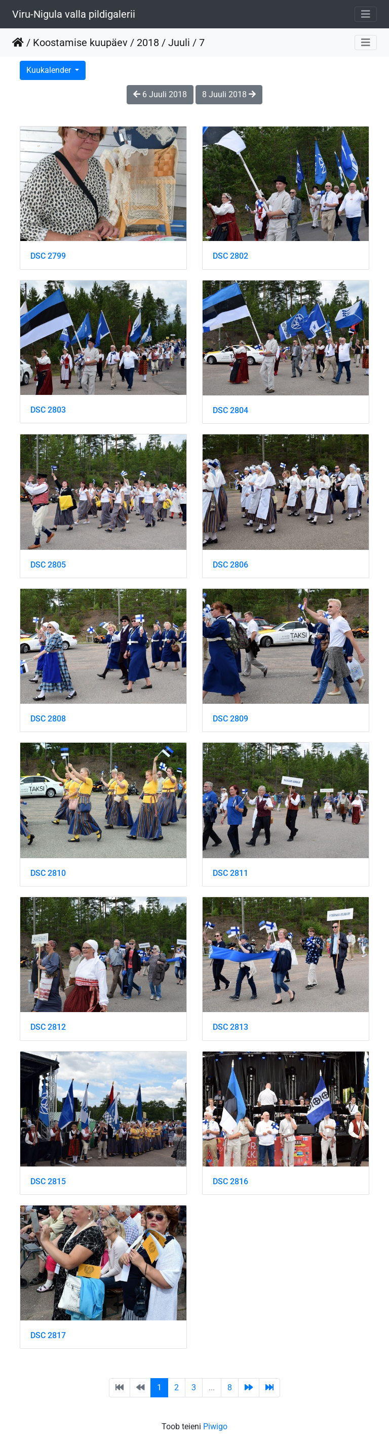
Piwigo (215, 1426)
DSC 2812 (48, 1027)
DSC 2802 (230, 256)
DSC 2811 (230, 873)
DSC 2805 (48, 565)
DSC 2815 (48, 1181)
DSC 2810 (48, 873)
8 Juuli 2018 (229, 94)
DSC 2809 (230, 718)
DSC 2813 (230, 1027)
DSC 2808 (48, 718)
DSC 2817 (48, 1335)
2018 (148, 42)
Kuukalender (49, 70)
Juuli (179, 42)
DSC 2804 (230, 410)
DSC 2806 (230, 565)
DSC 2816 (230, 1181)
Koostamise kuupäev (80, 42)
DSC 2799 (48, 256)
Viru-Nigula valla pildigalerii (73, 14)
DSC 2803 (48, 410)
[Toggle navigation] (366, 14)
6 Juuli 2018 (160, 94)
